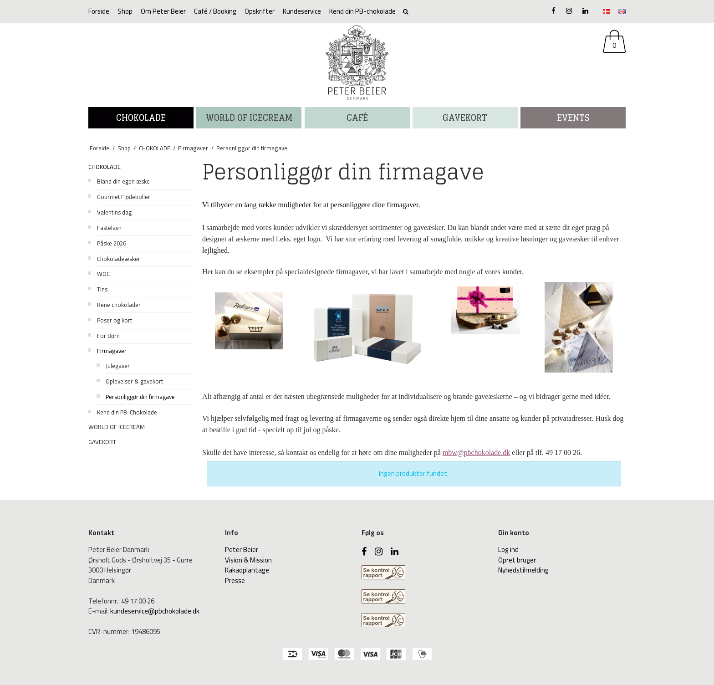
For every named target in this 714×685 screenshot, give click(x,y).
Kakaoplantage (247, 570)
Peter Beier (241, 549)
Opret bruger (517, 560)
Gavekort (465, 117)
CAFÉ (357, 117)
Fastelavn (109, 227)
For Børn (108, 335)
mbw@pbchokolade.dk (476, 452)
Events (573, 117)
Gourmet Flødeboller (123, 196)
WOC (103, 273)
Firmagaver (112, 350)
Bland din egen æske (123, 181)
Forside (98, 11)
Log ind (508, 549)
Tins (102, 289)
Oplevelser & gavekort (134, 381)
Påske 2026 (111, 243)
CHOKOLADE (141, 117)
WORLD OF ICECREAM (249, 117)
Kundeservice (302, 11)
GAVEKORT (102, 441)
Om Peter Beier (163, 11)
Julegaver (118, 365)
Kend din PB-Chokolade (127, 412)
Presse (235, 580)
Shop (125, 11)
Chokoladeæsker (118, 258)
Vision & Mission (248, 560)
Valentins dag (114, 212)
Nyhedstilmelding (523, 570)
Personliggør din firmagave (140, 396)
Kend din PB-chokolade (362, 11)
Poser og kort (114, 320)
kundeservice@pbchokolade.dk (154, 611)
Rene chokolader (119, 304)
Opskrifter (260, 11)
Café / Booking (215, 11)
